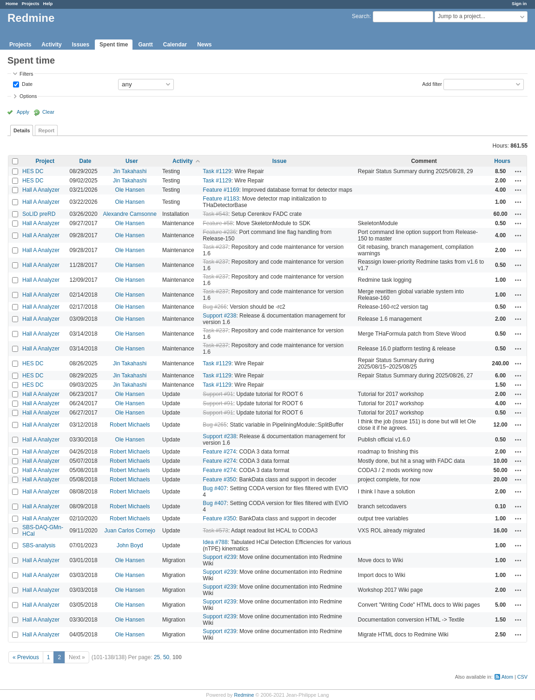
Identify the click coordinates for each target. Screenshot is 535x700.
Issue (279, 161)
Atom (507, 677)
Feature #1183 (221, 198)
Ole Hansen (130, 190)
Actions (518, 171)
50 (166, 657)
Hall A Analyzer (40, 190)
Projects (31, 3)
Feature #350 (219, 479)
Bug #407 (214, 488)
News (204, 44)
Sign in (519, 3)
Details (21, 130)
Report (46, 130)
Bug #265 (214, 424)
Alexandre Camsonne (130, 214)
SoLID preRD (38, 214)
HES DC (32, 171)
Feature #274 (219, 451)
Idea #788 (215, 542)
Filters (26, 74)
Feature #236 (219, 232)
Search (361, 16)
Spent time (113, 44)
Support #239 (219, 557)
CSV (522, 677)
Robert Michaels (130, 424)
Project (44, 161)
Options (28, 96)
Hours (502, 161)
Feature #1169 (221, 190)
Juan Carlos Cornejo (130, 530)
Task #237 (215, 247)
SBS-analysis (38, 545)
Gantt (145, 44)
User (131, 161)
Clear (48, 112)
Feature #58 (218, 223)
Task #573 (215, 530)
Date (26, 83)
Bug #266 (214, 307)
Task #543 (215, 214)
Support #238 (219, 315)
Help (48, 3)
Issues (80, 44)
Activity (51, 44)
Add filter (432, 83)
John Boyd (130, 545)
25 (157, 657)
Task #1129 (217, 171)
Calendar (175, 44)
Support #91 (218, 394)
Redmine (244, 695)
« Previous (26, 657)
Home (12, 3)
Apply (23, 112)
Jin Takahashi (130, 171)
